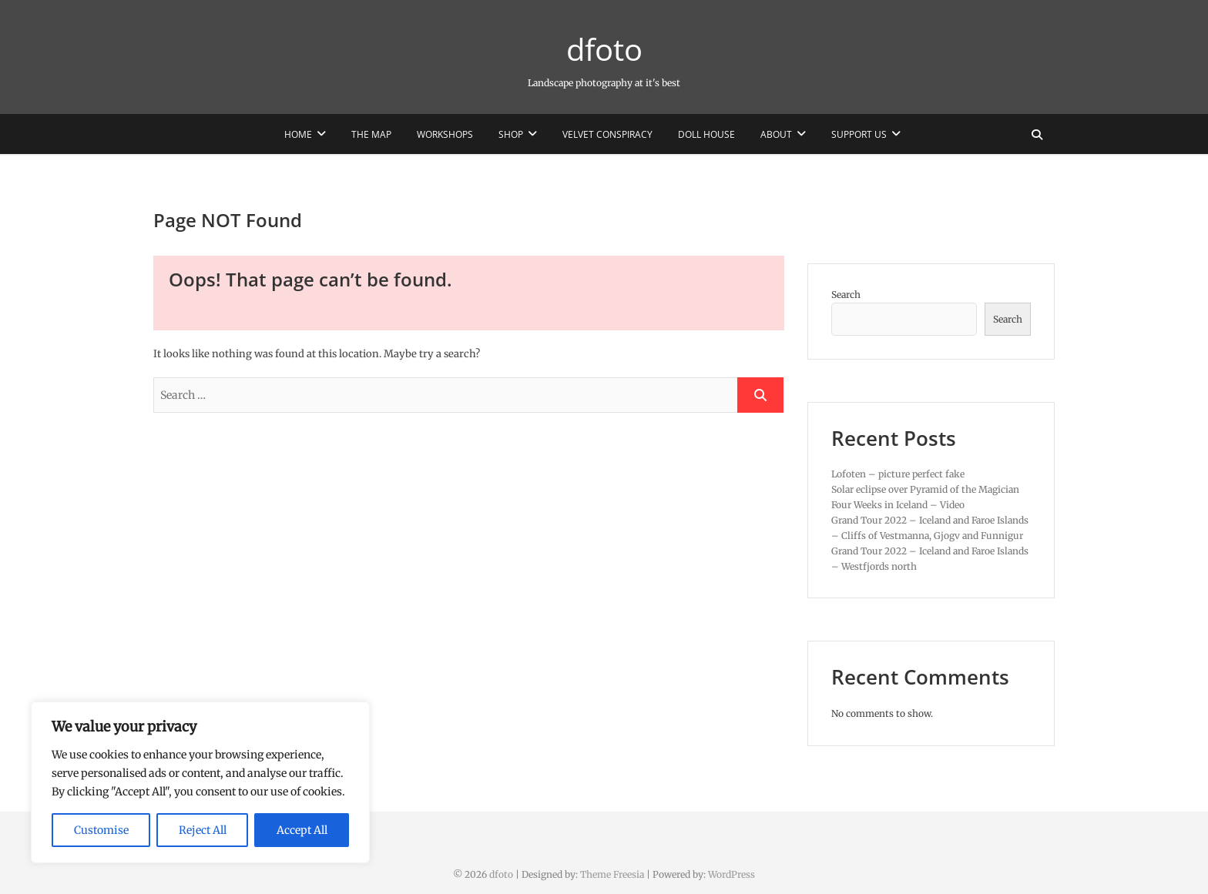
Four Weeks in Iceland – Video (898, 505)
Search (846, 294)
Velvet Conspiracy (607, 134)
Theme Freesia (612, 874)
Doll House (706, 134)
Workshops (445, 134)
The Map (371, 134)
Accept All (302, 830)
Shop (510, 134)
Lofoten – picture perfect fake (898, 474)
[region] (200, 782)
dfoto (604, 49)
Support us (859, 134)
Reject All (202, 830)
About (776, 134)
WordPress (731, 874)
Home (298, 134)
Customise (101, 830)
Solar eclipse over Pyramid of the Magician (925, 489)
